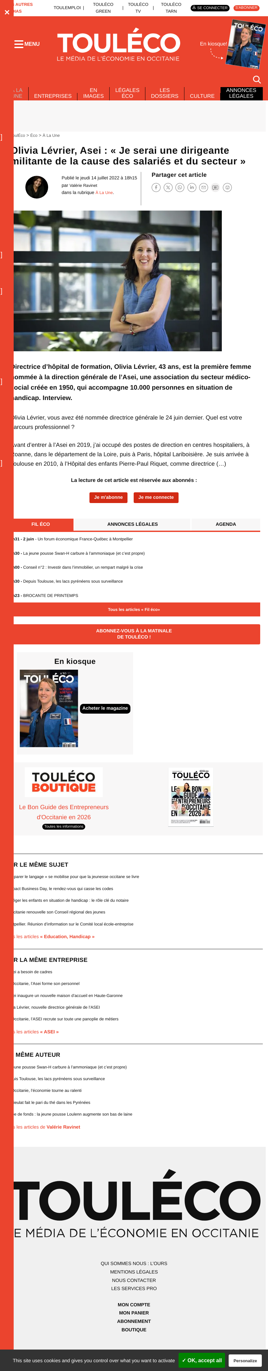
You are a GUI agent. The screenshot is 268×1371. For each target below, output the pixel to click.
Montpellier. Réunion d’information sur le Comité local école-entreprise (73, 935)
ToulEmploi (67, 8)
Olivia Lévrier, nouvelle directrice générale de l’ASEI (55, 1019)
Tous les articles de (45, 1140)
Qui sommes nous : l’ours (134, 1276)
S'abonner (245, 8)
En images (98, 102)
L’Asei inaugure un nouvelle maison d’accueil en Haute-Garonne (67, 1007)
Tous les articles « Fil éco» (134, 620)
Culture (212, 105)
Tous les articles (52, 948)
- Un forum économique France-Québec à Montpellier (74, 549)
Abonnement (134, 1335)
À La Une (17, 98)
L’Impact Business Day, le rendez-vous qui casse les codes (62, 900)
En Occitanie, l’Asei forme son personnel (44, 995)
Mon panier (134, 1326)
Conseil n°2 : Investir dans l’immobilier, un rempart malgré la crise (80, 577)
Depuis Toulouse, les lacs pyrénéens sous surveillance (69, 591)
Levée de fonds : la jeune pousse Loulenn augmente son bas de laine (73, 1127)
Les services (134, 1301)
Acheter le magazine (107, 719)
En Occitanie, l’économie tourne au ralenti (46, 1103)
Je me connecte (157, 506)
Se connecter (209, 8)
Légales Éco (133, 102)
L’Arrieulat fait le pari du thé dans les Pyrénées (50, 1115)
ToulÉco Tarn (167, 8)
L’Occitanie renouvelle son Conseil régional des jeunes (58, 924)
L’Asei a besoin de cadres (30, 983)
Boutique (134, 1343)
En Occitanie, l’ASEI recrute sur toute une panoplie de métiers (65, 1031)
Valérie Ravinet (83, 194)
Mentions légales (134, 1285)
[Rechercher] (257, 81)
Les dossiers (172, 102)
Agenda (225, 534)
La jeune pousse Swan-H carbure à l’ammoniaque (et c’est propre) (81, 563)
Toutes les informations (64, 838)
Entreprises (55, 105)
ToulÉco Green (101, 8)
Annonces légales (133, 534)
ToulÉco (18, 143)
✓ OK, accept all (202, 1360)
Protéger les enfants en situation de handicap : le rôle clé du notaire (71, 912)
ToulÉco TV (135, 8)
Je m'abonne (107, 506)
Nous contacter (134, 1293)
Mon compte (134, 1318)
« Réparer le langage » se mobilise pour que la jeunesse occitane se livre (76, 888)
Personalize (245, 1360)
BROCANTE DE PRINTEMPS (45, 605)
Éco (35, 143)
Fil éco (41, 534)
